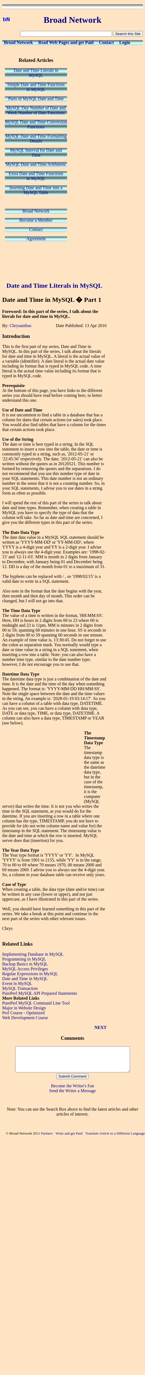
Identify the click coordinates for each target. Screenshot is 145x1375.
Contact (106, 42)
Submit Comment (73, 1081)
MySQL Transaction (20, 988)
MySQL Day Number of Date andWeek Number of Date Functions (36, 110)
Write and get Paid (69, 1138)
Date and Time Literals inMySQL (36, 73)
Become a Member (36, 220)
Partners (47, 1138)
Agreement (36, 238)
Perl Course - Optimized (23, 1012)
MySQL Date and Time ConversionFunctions (36, 124)
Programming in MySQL (24, 959)
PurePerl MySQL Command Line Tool (36, 1003)
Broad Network (18, 42)
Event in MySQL (17, 983)
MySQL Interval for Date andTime (36, 152)
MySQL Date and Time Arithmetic (36, 164)
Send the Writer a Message (72, 1095)
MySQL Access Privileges (25, 969)
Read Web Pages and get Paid (65, 42)
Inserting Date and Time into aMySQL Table (35, 190)
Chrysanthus (20, 325)
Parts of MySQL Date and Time (36, 98)
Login (124, 42)
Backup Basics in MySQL (25, 964)
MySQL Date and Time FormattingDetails (36, 138)
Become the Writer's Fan (72, 1090)
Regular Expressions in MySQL (30, 973)
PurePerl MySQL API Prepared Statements (39, 993)
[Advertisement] (54, 261)
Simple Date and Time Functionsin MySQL (36, 87)
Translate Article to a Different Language (115, 1138)
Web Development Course (25, 1017)
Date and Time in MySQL (25, 978)
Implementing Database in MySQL (33, 954)
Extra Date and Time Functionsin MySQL (36, 176)
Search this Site (128, 34)
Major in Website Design (24, 1008)
